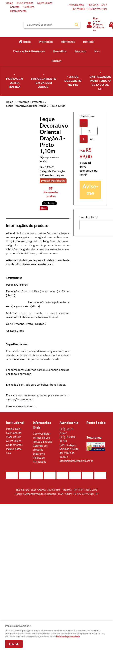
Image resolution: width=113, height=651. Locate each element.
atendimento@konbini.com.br (76, 460)
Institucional (15, 422)
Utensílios (60, 51)
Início (27, 41)
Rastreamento (18, 10)
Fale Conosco (13, 432)
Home (9, 2)
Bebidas (88, 41)
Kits (97, 51)
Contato (14, 6)
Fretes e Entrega (42, 441)
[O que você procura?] (76, 24)
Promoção (46, 41)
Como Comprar (41, 433)
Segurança (39, 453)
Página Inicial (13, 428)
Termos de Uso (41, 437)
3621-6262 (97, 4)
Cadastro (28, 6)
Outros (57, 61)
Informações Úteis (42, 425)
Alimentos (68, 41)
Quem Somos (44, 2)
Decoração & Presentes (29, 51)
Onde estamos (14, 444)
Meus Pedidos (25, 2)
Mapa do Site (13, 436)
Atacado (80, 51)
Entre (96, 24)
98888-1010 (89, 8)
